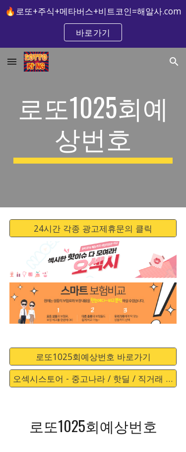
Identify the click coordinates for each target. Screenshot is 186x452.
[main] (93, 128)
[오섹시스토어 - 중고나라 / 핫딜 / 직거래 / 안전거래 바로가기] (93, 378)
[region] (93, 24)
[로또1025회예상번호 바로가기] (93, 357)
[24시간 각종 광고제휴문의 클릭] (93, 228)
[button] (12, 61)
